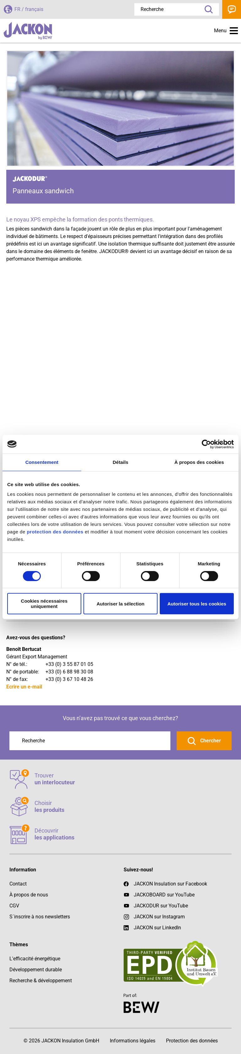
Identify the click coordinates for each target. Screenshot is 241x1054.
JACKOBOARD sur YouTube (164, 895)
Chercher (210, 741)
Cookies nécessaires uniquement (44, 603)
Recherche (206, 9)
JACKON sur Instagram (159, 917)
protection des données (55, 531)
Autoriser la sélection (121, 603)
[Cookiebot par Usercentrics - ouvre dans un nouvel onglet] (206, 444)
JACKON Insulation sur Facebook (165, 884)
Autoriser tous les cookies (196, 603)
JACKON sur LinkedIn (152, 928)
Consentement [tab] (41, 462)
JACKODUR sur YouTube (161, 906)
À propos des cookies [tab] (199, 462)
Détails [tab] (120, 462)
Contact (231, 9)
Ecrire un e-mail (24, 687)
